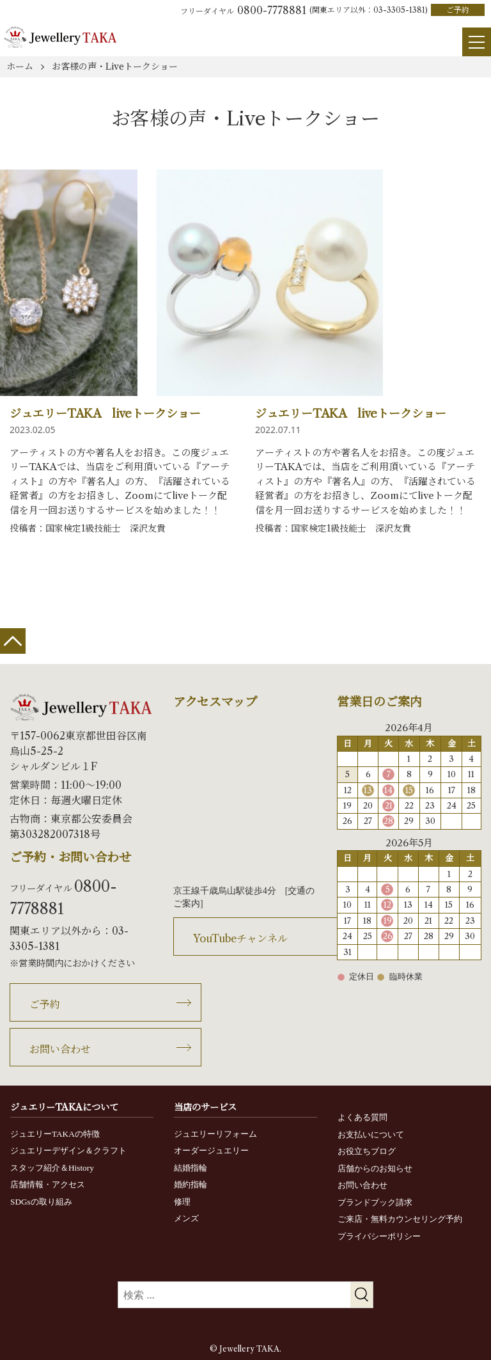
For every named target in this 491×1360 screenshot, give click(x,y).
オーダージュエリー (211, 1150)
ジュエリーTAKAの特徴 (55, 1134)
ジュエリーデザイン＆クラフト (68, 1150)
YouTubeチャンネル (240, 938)
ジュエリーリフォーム (215, 1134)
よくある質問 (362, 1117)
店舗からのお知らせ (375, 1168)
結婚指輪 (190, 1168)
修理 (182, 1201)
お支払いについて (371, 1134)
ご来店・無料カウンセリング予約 (400, 1219)
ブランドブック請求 (375, 1202)
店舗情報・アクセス (47, 1184)
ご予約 (457, 10)
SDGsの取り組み (41, 1201)
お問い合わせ (60, 1049)
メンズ (186, 1218)
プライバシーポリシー (379, 1236)
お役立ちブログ (367, 1151)
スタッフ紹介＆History (52, 1168)
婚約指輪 (190, 1184)
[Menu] (472, 37)
